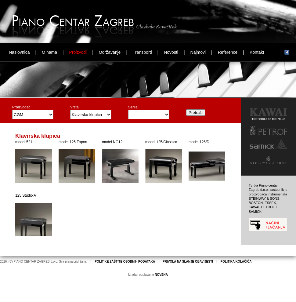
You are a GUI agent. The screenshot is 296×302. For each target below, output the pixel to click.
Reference (228, 52)
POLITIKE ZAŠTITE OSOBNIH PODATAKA (125, 261)
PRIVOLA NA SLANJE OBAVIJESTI (188, 261)
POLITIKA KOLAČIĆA (236, 261)
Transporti (142, 52)
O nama (49, 52)
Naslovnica (19, 52)
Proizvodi (78, 52)
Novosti (171, 52)
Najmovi (198, 52)
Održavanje (110, 52)
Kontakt (257, 52)
